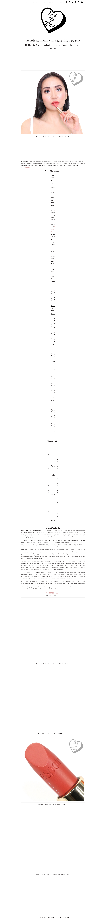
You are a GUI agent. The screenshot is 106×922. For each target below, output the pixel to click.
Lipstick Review (57, 708)
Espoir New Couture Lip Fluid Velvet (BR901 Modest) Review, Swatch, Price (69, 714)
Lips (48, 708)
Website (66, 813)
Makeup (52, 706)
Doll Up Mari (26, 919)
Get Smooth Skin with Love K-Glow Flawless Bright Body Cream (83, 864)
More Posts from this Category (24, 886)
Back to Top (92, 919)
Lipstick (51, 708)
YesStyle (53, 229)
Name (23, 813)
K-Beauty (48, 706)
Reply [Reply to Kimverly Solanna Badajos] (25, 780)
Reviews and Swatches (60, 706)
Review (53, 709)
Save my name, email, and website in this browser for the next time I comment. (40, 819)
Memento (27, 167)
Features (31, 708)
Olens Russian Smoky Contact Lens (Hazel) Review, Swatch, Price (26, 875)
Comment (24, 795)
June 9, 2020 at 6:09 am (53, 773)
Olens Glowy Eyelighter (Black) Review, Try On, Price (27, 863)
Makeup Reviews (65, 708)
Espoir (27, 708)
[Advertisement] (53, 60)
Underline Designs (42, 919)
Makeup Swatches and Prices (76, 708)
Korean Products (42, 708)
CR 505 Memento (53, 593)
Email (44, 813)
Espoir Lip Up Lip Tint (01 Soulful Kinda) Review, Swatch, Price (35, 714)
